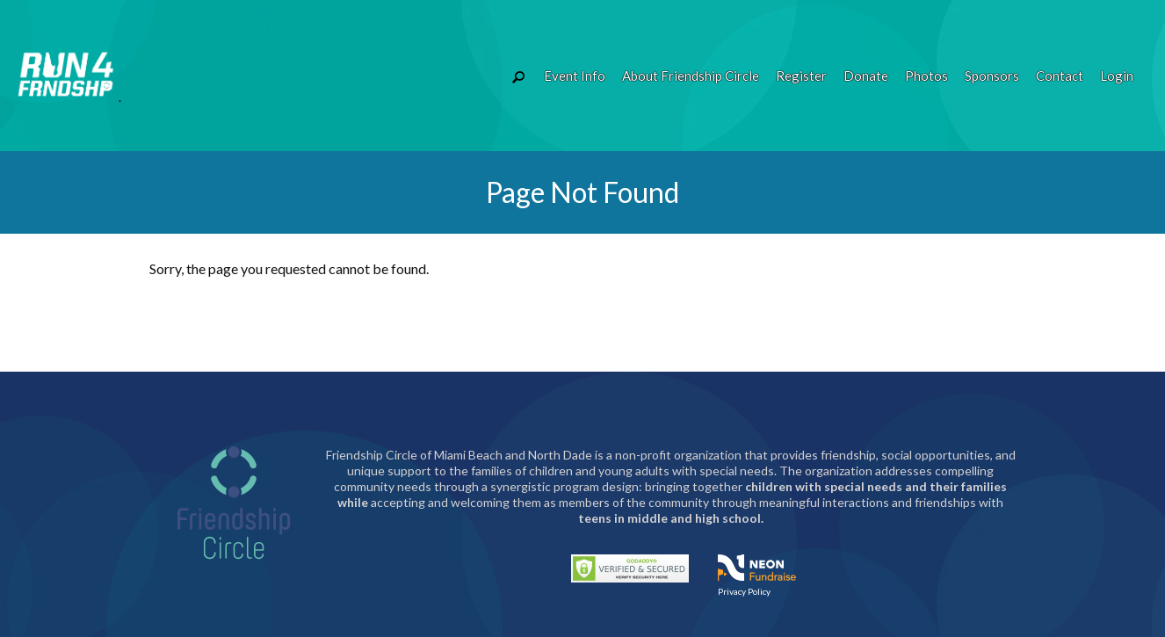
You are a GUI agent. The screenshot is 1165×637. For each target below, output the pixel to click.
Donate (865, 75)
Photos (926, 75)
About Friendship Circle (690, 75)
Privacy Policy (744, 591)
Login (1116, 75)
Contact (1059, 75)
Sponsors (992, 75)
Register (801, 75)
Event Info (574, 75)
